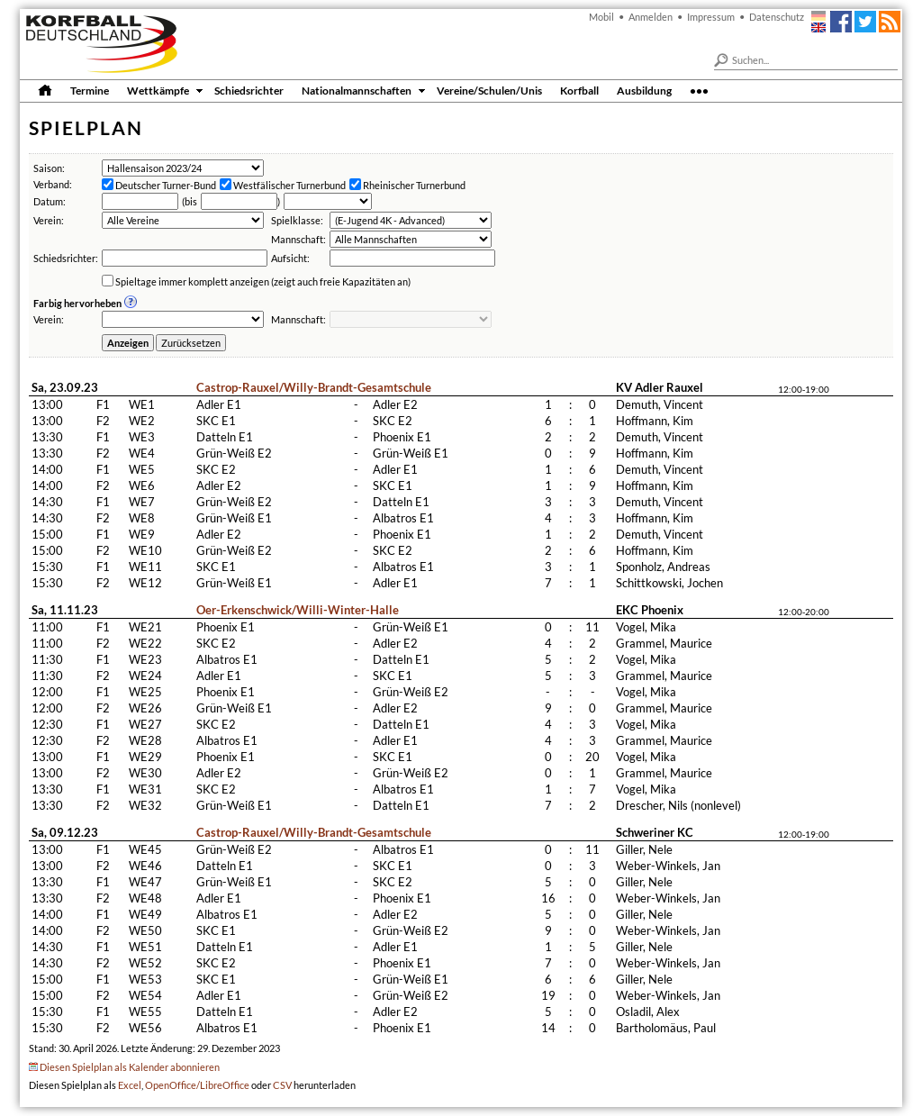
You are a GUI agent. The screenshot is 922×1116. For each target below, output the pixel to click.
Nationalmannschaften (356, 90)
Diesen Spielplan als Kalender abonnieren (130, 1067)
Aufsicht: (290, 258)
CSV (282, 1085)
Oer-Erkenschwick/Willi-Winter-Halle (297, 610)
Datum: (49, 201)
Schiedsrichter (249, 90)
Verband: (52, 184)
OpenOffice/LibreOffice (197, 1085)
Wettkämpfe (158, 90)
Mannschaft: (298, 239)
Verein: (48, 220)
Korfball (579, 90)
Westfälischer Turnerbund (289, 185)
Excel (129, 1085)
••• (699, 90)
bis (191, 201)
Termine (89, 90)
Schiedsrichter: (65, 258)
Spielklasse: (297, 220)
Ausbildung (644, 90)
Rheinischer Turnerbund (414, 185)
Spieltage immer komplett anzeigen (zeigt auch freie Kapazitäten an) (263, 281)
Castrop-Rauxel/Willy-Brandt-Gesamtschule (313, 387)
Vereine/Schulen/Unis (489, 90)
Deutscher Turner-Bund (165, 185)
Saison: (49, 168)
